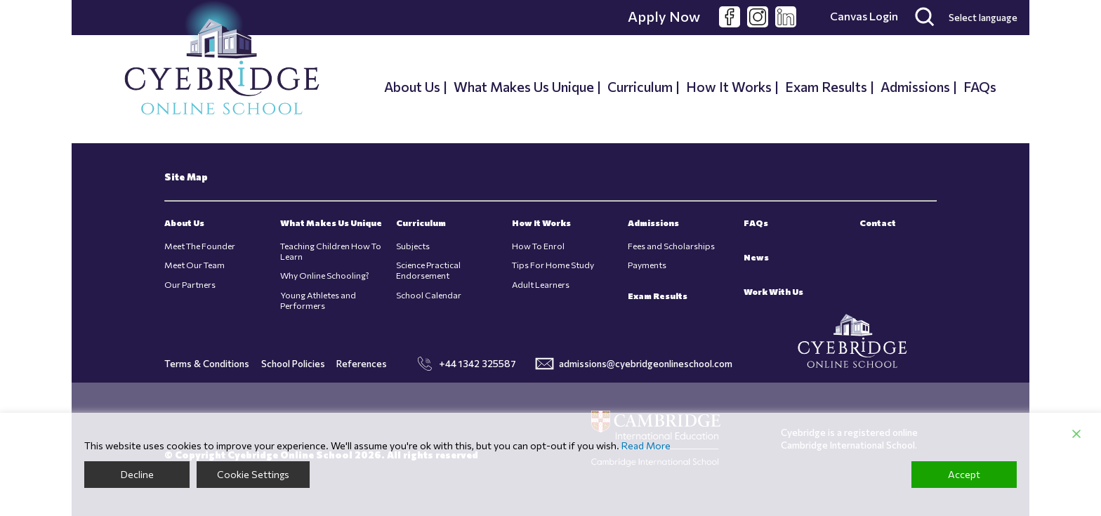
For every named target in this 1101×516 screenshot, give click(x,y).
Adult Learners (540, 284)
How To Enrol (538, 246)
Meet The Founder (199, 246)
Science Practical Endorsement (428, 270)
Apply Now (664, 16)
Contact (877, 223)
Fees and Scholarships (671, 246)
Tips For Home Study (553, 265)
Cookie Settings (253, 474)
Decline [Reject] (137, 474)
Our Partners (190, 284)
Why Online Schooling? (324, 275)
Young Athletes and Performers (318, 300)
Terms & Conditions (206, 363)
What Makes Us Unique (524, 86)
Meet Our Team (194, 265)
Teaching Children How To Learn (330, 251)
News (756, 257)
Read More (646, 446)
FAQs (979, 86)
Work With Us (773, 291)
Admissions (915, 86)
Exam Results (826, 86)
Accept (964, 474)
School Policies (293, 363)
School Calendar (428, 295)
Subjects (413, 246)
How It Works (729, 86)
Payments (647, 265)
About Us (412, 86)
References (361, 363)
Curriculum (640, 86)
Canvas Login (864, 16)
